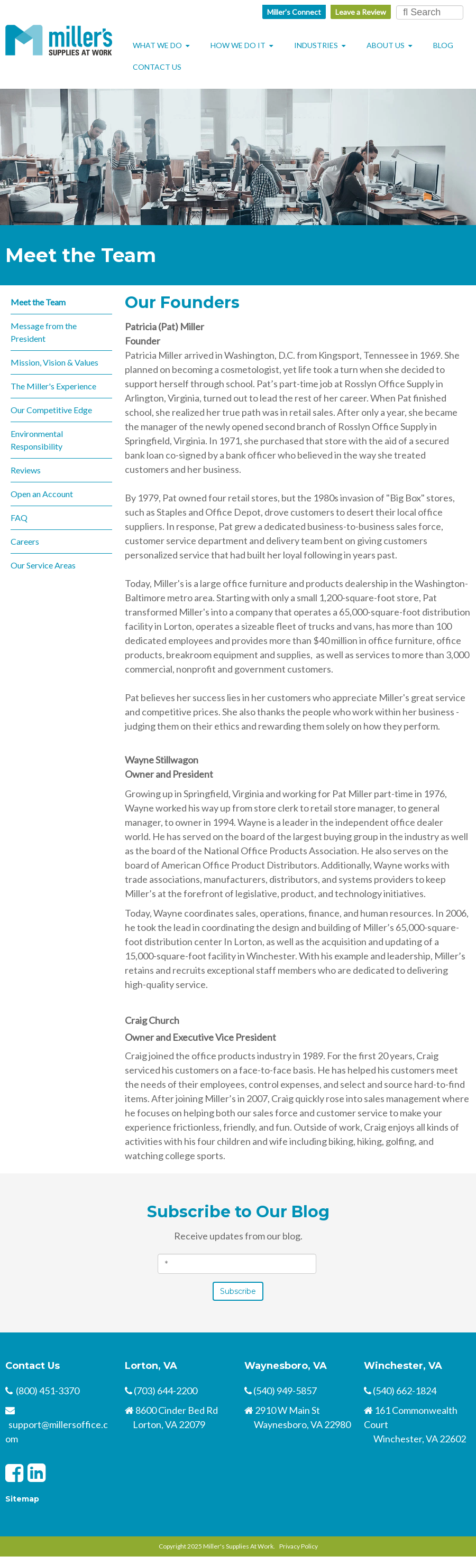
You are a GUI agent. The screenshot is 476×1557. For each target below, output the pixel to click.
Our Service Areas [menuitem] (43, 565)
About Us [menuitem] (386, 45)
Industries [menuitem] (316, 45)
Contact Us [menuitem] (157, 66)
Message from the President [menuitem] (44, 332)
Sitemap (22, 1499)
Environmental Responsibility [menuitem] (37, 439)
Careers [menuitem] (25, 541)
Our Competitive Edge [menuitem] (51, 410)
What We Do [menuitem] (157, 45)
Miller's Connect (294, 11)
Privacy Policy (298, 1546)
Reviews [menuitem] (26, 470)
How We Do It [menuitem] (238, 45)
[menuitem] (202, 61)
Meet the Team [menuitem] (38, 302)
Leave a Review (360, 11)
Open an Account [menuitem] (42, 494)
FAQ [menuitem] (19, 517)
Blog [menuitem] (443, 45)
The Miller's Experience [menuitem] (53, 386)
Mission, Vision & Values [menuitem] (54, 362)
